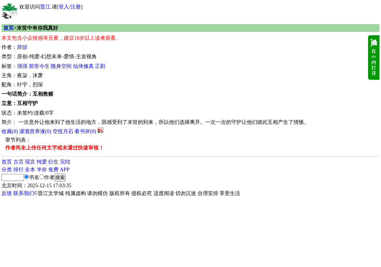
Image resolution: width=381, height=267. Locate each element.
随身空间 (61, 66)
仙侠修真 (83, 66)
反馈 (6, 193)
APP (65, 169)
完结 (65, 162)
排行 (18, 169)
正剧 (100, 66)
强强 (22, 66)
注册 (75, 7)
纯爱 (42, 162)
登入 (64, 7)
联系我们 (23, 193)
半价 (42, 169)
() (9, 131)
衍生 (53, 162)
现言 (30, 162)
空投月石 (63, 131)
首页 (8, 28)
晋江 (45, 7)
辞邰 (22, 47)
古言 (18, 162)
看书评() (85, 131)
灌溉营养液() (35, 131)
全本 (30, 169)
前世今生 (39, 66)
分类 (6, 169)
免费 (53, 169)
